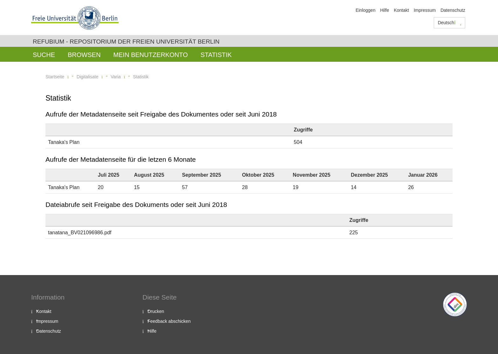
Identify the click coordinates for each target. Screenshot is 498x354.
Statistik (216, 54)
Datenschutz (452, 10)
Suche (44, 54)
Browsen (84, 54)
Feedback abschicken (169, 321)
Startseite (54, 76)
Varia (116, 76)
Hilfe (384, 10)
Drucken (156, 311)
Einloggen (365, 10)
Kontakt (401, 10)
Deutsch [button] (449, 22)
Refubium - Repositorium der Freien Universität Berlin (126, 41)
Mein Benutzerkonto (150, 54)
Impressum (425, 10)
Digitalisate (87, 76)
